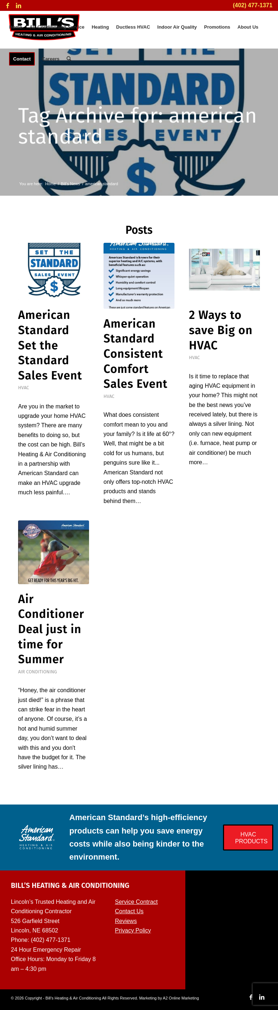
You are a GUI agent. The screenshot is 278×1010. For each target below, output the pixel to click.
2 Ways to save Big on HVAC (221, 330)
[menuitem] (15, 27)
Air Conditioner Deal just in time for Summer (51, 629)
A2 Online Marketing (181, 998)
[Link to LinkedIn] (18, 5)
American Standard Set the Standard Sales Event (50, 345)
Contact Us (129, 911)
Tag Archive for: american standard (137, 128)
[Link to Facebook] (7, 5)
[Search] (69, 59)
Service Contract (136, 902)
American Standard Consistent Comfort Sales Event (136, 354)
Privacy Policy (133, 930)
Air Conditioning (37, 671)
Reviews (125, 921)
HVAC (23, 387)
